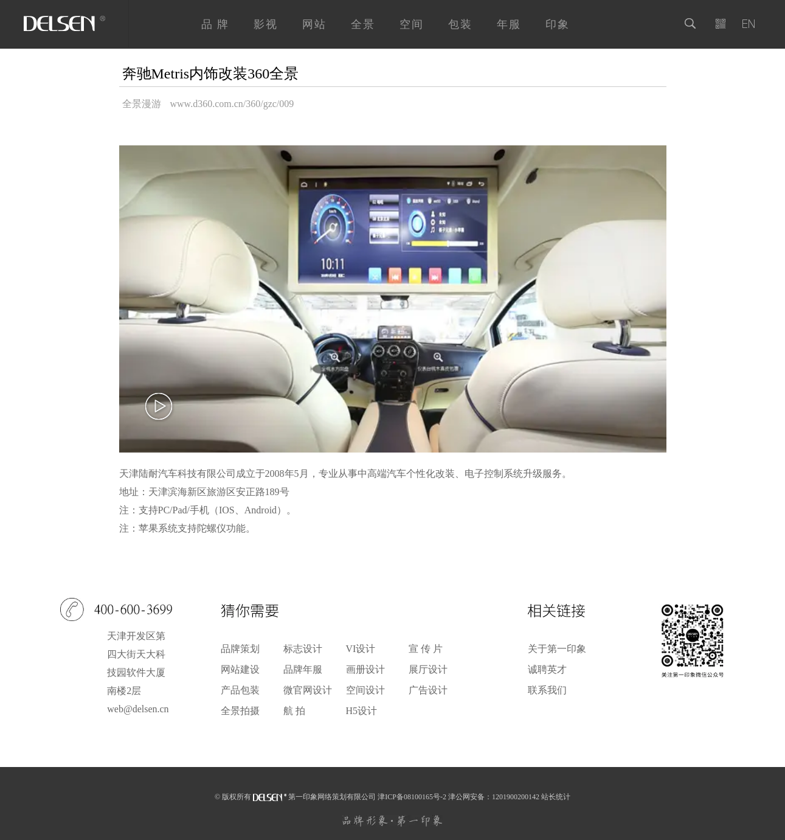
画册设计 (365, 669)
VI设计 (361, 649)
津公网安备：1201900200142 (493, 797)
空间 (411, 24)
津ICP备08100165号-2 (412, 797)
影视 (266, 24)
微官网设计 (307, 690)
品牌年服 (302, 669)
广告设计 (428, 690)
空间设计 (365, 690)
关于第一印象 (557, 649)
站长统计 (555, 797)
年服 (509, 24)
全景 (363, 24)
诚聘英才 (547, 669)
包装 (460, 24)
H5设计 (362, 711)
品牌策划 (240, 649)
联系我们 (547, 690)
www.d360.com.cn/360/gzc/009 (232, 104)
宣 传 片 (426, 649)
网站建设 (240, 669)
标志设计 (302, 649)
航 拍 (294, 711)
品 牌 (215, 24)
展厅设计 (428, 669)
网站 (314, 24)
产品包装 (240, 690)
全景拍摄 (240, 711)
